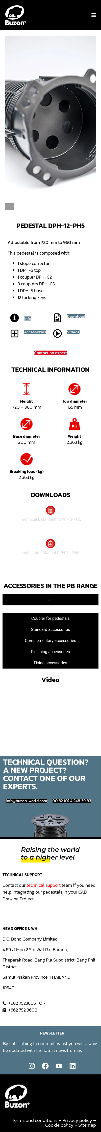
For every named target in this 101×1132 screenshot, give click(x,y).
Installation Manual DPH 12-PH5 (51, 552)
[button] (93, 15)
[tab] (50, 599)
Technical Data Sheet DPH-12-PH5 (50, 519)
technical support (44, 885)
